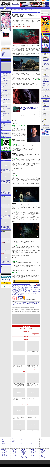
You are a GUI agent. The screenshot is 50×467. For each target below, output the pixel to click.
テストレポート (33, 451)
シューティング (43, 454)
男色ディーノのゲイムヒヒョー (6, 84)
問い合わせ (15, 0)
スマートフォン (23, 449)
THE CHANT (6, 37)
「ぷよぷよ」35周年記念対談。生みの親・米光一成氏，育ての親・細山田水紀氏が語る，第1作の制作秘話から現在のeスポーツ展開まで (33, 431)
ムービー (19, 9)
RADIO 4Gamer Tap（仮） (6, 93)
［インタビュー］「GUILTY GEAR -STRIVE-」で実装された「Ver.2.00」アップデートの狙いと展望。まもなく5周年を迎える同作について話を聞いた (5, 240)
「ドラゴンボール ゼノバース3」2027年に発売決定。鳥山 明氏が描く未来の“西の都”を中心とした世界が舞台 (46, 72)
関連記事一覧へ (38, 284)
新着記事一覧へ (36, 334)
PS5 (22, 22)
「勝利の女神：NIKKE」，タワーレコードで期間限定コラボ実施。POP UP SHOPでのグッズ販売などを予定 (46, 84)
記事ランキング (4, 445)
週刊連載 (3, 443)
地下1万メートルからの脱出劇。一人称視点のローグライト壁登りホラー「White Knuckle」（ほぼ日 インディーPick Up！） (32, 352)
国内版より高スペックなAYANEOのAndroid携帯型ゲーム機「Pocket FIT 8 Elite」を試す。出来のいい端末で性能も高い (32, 384)
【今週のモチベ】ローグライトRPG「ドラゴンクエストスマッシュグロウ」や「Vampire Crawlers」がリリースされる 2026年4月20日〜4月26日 (19, 352)
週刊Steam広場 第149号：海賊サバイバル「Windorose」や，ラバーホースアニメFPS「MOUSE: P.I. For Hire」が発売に (32, 366)
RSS (1, 0)
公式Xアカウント (5, 0)
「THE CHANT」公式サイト (27, 281)
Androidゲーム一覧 (24, 457)
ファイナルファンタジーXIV (46, 106)
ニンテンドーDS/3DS (14, 449)
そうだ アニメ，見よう (6, 95)
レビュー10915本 (3, 6)
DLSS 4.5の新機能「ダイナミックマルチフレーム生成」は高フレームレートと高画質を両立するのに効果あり (19, 399)
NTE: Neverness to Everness (46, 125)
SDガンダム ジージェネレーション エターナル (46, 101)
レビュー (2, 9)
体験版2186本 (8, 6)
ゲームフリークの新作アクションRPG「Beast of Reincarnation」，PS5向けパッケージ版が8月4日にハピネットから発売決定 (46, 59)
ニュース (3, 52)
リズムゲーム (43, 455)
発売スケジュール (14, 443)
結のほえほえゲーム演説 (6, 99)
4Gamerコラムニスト (6, 106)
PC (4, 8)
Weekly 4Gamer (5, 75)
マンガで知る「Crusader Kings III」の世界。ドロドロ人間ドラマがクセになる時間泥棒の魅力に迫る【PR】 (5, 192)
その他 (42, 456)
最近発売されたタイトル (24, 9)
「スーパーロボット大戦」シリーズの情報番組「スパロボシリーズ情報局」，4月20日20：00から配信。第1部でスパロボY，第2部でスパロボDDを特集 (46, 63)
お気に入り (39, 0)
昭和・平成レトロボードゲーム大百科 (6, 104)
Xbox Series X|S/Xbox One (5, 133)
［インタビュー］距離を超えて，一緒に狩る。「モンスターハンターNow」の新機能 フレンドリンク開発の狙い (5, 262)
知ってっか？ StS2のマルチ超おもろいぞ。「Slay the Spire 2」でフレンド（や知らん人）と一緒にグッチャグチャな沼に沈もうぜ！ (5, 216)
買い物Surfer (4, 111)
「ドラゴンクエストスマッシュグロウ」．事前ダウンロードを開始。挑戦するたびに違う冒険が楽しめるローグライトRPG (46, 89)
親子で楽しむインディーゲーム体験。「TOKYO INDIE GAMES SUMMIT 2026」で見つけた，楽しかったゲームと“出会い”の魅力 (5, 181)
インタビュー (11, 9)
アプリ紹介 (23, 454)
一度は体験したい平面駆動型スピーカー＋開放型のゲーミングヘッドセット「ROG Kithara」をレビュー (33, 399)
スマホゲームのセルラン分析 (6, 86)
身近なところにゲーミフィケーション (6, 115)
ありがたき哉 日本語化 (6, 113)
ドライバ (32, 454)
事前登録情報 (23, 452)
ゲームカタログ (31, 9)
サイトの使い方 (11, 0)
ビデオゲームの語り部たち (6, 108)
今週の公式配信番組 (5, 80)
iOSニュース (23, 450)
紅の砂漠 (44, 120)
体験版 (15, 9)
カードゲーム (43, 453)
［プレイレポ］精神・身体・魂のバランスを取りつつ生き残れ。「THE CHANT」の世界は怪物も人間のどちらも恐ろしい (29, 108)
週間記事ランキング (5, 123)
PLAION (33, 302)
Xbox (21, 438)
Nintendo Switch (4, 136)
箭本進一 (35, 303)
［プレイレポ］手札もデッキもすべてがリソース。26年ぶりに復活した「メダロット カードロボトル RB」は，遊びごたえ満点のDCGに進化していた (46, 80)
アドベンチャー (24, 302)
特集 (3, 53)
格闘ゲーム (42, 452)
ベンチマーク (33, 455)
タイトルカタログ (14, 444)
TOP (2, 438)
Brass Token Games (29, 302)
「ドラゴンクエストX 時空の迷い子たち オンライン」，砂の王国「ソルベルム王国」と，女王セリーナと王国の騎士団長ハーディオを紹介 (46, 68)
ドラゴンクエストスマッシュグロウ (46, 115)
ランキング (47, 0)
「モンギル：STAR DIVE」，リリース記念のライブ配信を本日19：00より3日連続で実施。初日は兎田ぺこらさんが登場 (46, 76)
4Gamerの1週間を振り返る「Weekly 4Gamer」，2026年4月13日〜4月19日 (17, 366)
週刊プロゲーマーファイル (6, 78)
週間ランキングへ (47, 95)
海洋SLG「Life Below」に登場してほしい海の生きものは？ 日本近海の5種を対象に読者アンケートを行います (5, 170)
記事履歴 (43, 0)
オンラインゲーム (5, 439)
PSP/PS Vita (42, 438)
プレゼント (3, 125)
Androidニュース (23, 451)
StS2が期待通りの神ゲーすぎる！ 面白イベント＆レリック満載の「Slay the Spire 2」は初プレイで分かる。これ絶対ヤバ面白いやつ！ (5, 227)
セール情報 (23, 453)
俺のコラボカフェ (5, 102)
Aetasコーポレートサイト (5, 271)
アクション (20, 302)
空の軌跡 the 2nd (45, 122)
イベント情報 (43, 451)
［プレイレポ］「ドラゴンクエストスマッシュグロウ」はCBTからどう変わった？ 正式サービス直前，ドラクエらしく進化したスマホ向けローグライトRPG (46, 93)
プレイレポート (6, 9)
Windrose (44, 109)
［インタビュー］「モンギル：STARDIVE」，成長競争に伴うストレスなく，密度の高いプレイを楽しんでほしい (5, 251)
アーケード (41, 449)
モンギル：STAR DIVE (46, 103)
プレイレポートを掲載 (25, 75)
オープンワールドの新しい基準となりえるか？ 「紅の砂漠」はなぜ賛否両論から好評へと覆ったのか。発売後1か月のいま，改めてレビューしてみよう (5, 205)
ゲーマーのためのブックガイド (6, 97)
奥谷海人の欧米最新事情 (6, 73)
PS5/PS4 (31, 438)
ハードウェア (32, 449)
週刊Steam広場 (5, 90)
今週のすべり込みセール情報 (6, 88)
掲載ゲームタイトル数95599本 (5, 5)
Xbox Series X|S (26, 22)
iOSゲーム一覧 (23, 456)
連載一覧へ (9, 120)
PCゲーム (12, 438)
